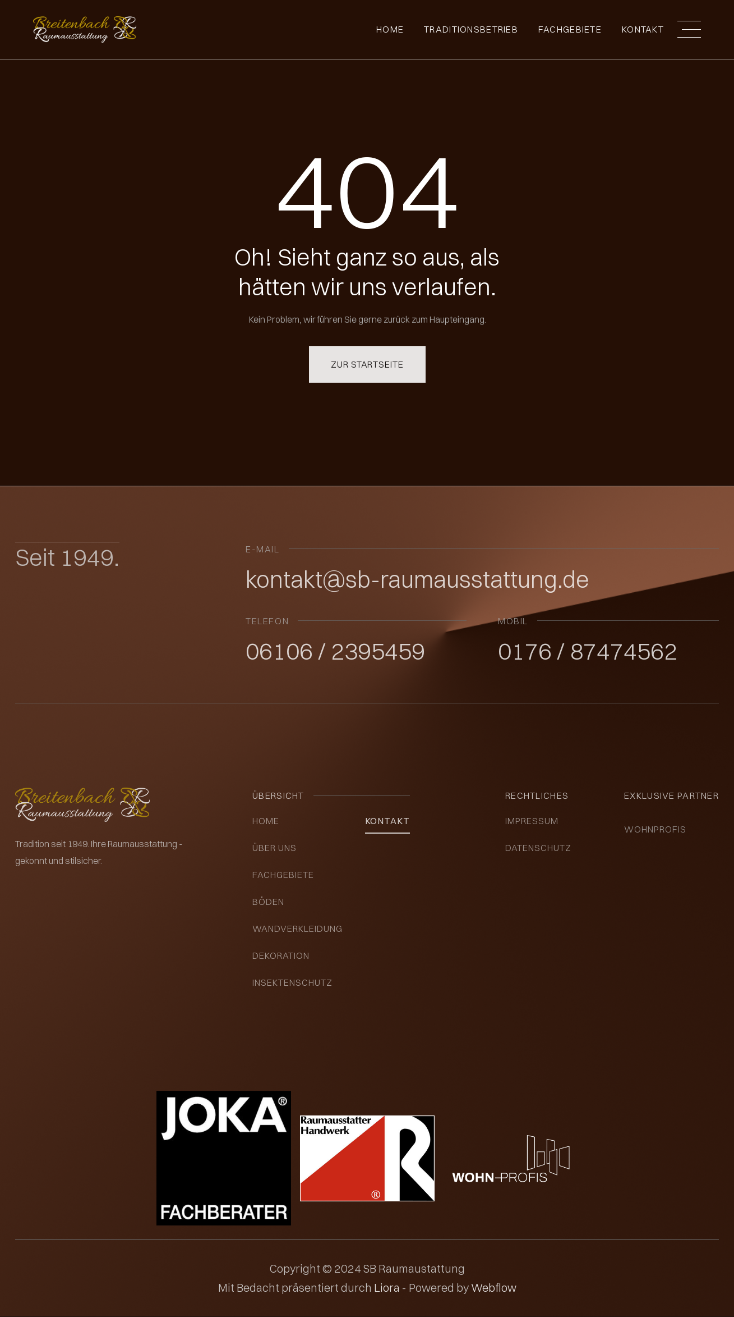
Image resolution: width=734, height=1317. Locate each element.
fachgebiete (570, 29)
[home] (84, 29)
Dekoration (281, 955)
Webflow (493, 1288)
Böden (268, 901)
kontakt (387, 820)
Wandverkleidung (297, 928)
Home (390, 29)
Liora (388, 1288)
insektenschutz (292, 982)
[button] (689, 29)
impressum (531, 820)
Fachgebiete (283, 874)
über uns (274, 847)
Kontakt (643, 29)
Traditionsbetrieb (471, 29)
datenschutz (538, 847)
